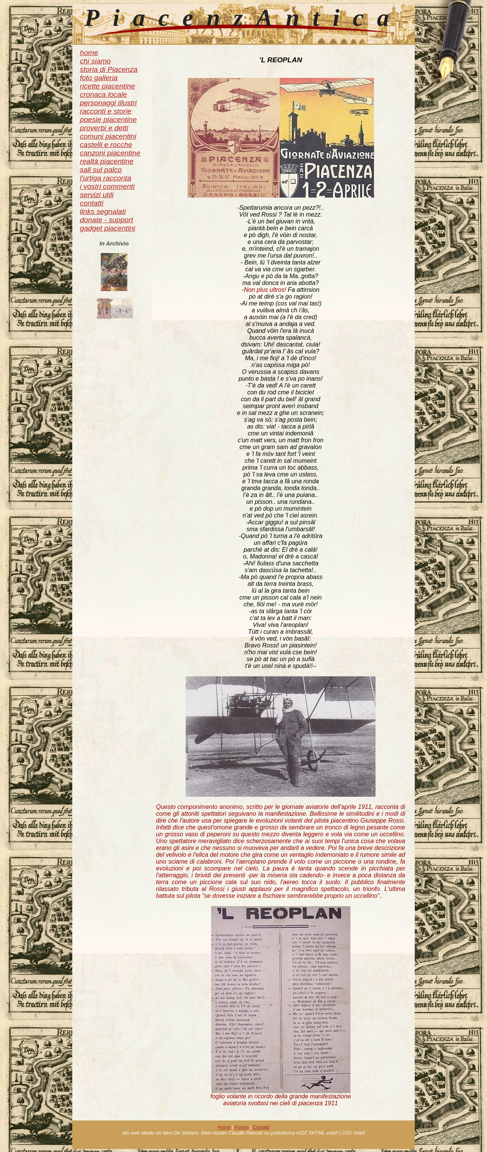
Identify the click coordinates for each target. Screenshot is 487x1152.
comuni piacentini (108, 136)
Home (224, 1127)
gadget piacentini (107, 228)
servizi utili (97, 195)
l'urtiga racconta (105, 178)
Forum (242, 1127)
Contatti (261, 1127)
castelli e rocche (106, 145)
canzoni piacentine (110, 153)
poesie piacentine (108, 119)
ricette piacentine (107, 86)
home (89, 53)
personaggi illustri (108, 103)
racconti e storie (105, 111)
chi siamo (95, 61)
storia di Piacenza (108, 69)
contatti (91, 203)
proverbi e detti (104, 128)
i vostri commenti (107, 186)
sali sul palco (101, 170)
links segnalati (103, 211)
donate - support (106, 220)
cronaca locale (103, 94)
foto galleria (99, 78)
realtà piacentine (107, 161)
